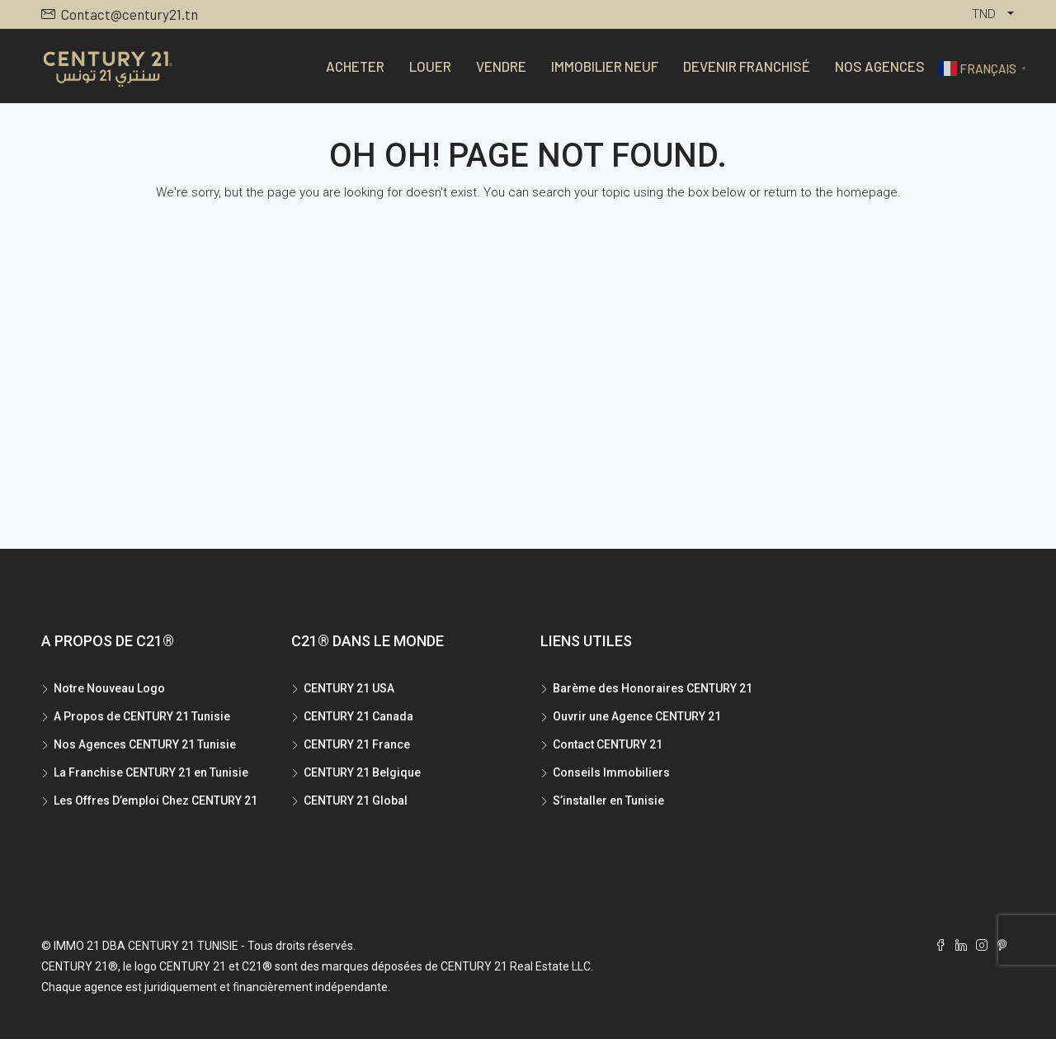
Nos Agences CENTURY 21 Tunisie (145, 744)
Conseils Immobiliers (611, 772)
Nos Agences (880, 66)
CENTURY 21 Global (356, 800)
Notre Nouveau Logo (109, 688)
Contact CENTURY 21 (607, 744)
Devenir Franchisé (746, 66)
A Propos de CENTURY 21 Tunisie (142, 716)
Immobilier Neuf (604, 66)
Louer (430, 66)
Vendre (501, 66)
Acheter (355, 66)
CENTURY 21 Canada (358, 716)
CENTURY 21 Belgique (362, 772)
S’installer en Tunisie (608, 800)
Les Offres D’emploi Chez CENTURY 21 (155, 800)
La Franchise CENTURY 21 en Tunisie (151, 772)
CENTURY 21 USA (349, 688)
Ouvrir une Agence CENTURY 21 (637, 716)
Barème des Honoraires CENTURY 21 (652, 688)
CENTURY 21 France (357, 744)
